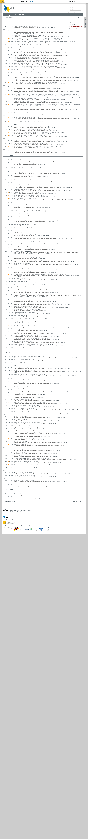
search (18, 1)
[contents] (48, 253)
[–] (70, 22)
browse (13, 1)
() (57, 36)
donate (32, 1)
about (22, 1)
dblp (9, 1)
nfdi (27, 1)
